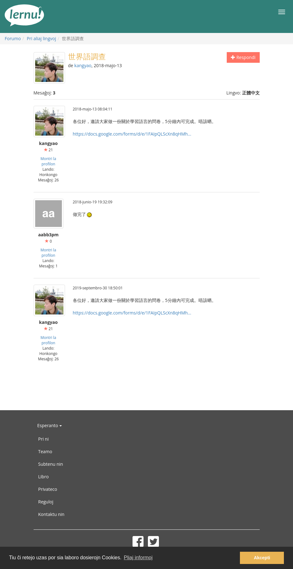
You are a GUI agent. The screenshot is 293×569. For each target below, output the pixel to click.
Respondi (243, 57)
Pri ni (43, 439)
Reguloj (45, 502)
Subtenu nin (50, 464)
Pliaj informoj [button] (138, 557)
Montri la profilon (48, 161)
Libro (43, 477)
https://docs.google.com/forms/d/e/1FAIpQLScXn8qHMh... (132, 134)
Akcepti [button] (262, 557)
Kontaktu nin (51, 514)
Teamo (45, 451)
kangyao (83, 65)
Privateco (47, 489)
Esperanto (49, 425)
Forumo (13, 38)
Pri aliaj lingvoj (41, 38)
